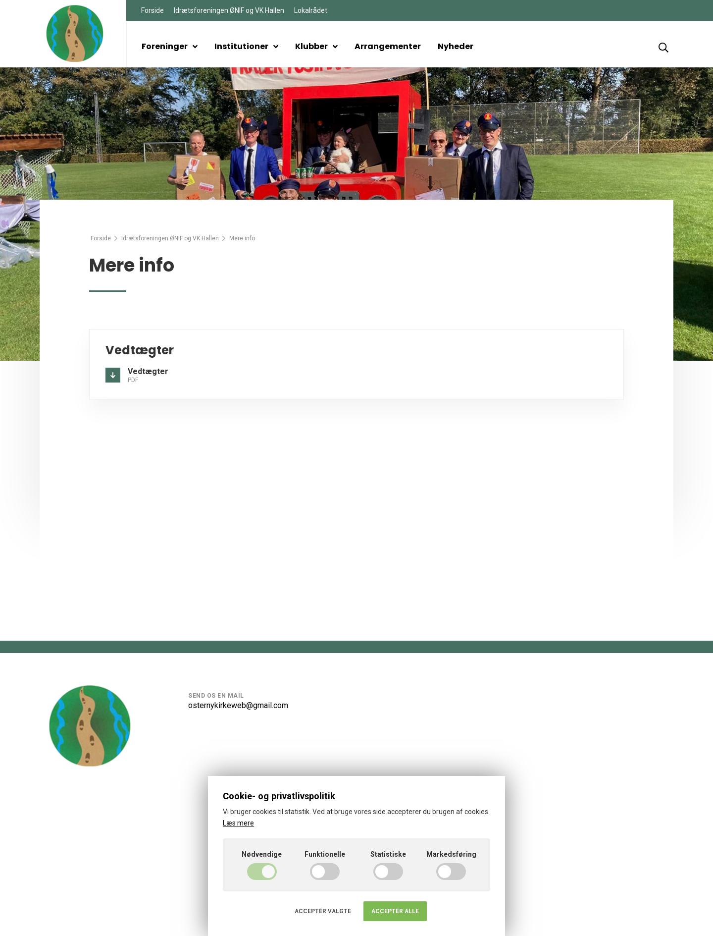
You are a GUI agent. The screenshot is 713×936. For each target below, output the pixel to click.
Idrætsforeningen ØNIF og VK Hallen (229, 10)
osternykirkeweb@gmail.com (238, 705)
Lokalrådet (310, 10)
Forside (152, 10)
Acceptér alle (395, 911)
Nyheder (455, 46)
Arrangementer (388, 46)
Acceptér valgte (323, 911)
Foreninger (170, 46)
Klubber (316, 46)
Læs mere (238, 823)
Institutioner (246, 46)
